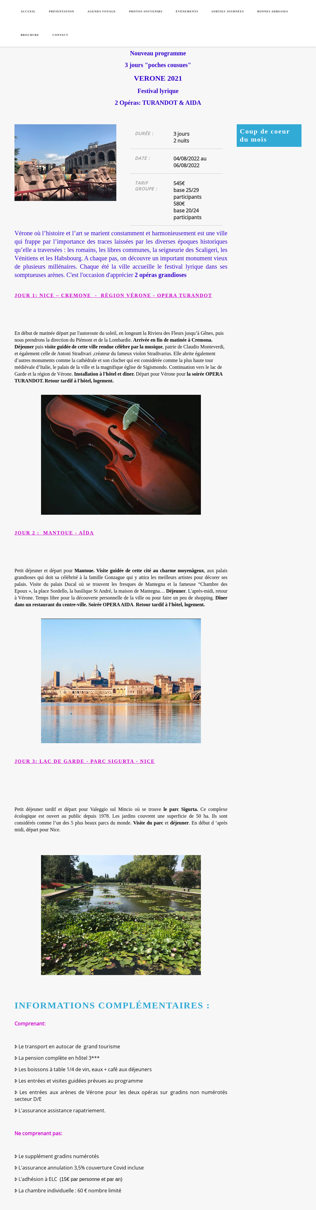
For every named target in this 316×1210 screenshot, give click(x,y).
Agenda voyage (101, 11)
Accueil (28, 11)
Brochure (30, 34)
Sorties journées (227, 11)
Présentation (61, 11)
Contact (60, 34)
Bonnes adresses (272, 11)
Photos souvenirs (145, 11)
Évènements (187, 11)
